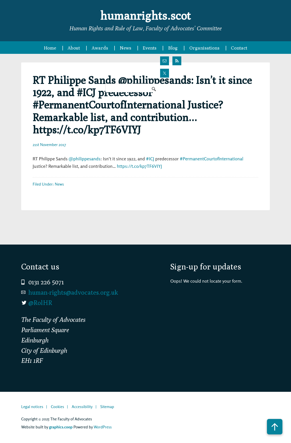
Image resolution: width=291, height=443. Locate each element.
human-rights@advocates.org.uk (73, 292)
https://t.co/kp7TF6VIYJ (139, 166)
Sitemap (107, 406)
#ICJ (150, 159)
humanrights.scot (145, 15)
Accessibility (82, 406)
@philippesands (85, 159)
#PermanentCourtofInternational (211, 159)
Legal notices (32, 406)
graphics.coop (60, 426)
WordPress (103, 426)
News (59, 184)
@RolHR (40, 302)
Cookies (57, 406)
